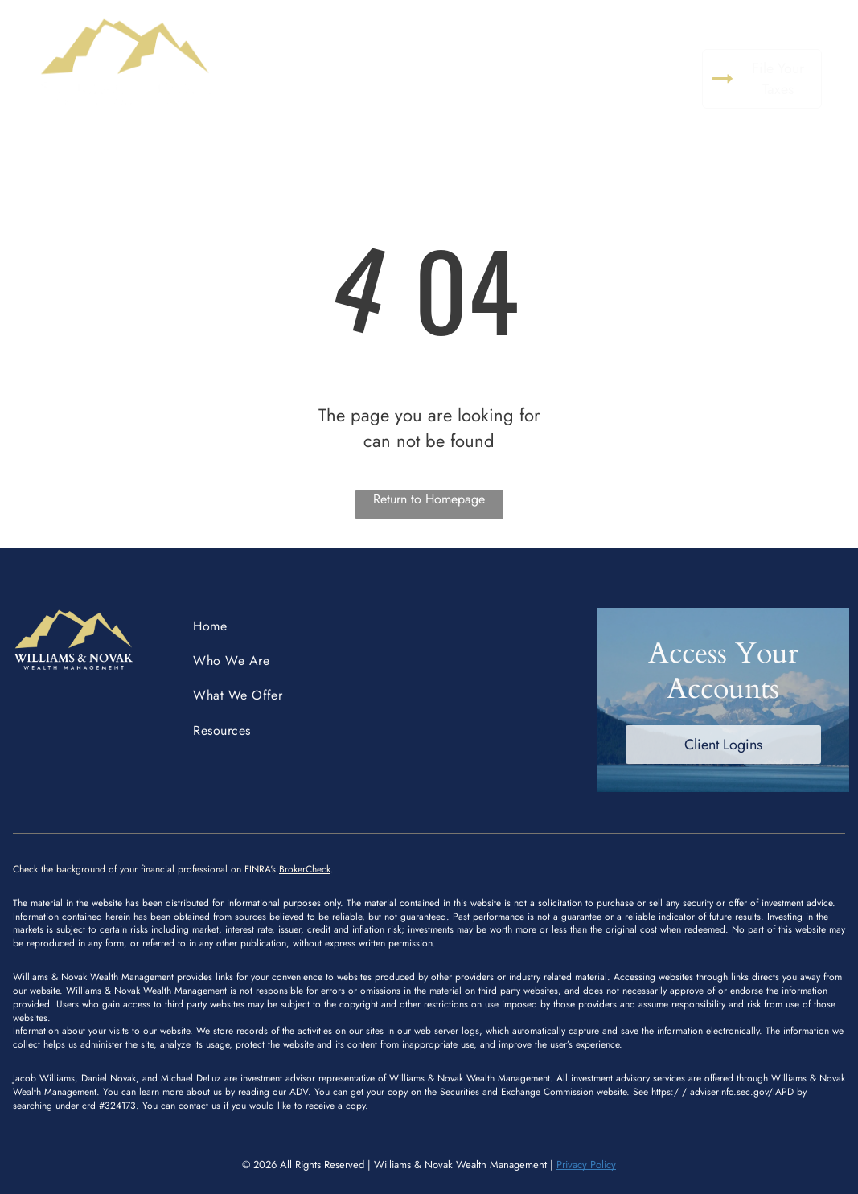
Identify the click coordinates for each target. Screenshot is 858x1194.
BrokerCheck (304, 869)
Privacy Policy (586, 1164)
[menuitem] (328, 63)
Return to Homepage (429, 499)
